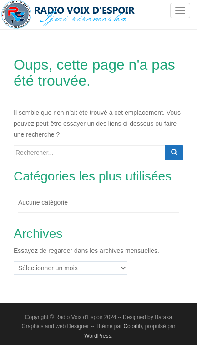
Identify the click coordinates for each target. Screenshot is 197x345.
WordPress (97, 336)
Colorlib (132, 326)
